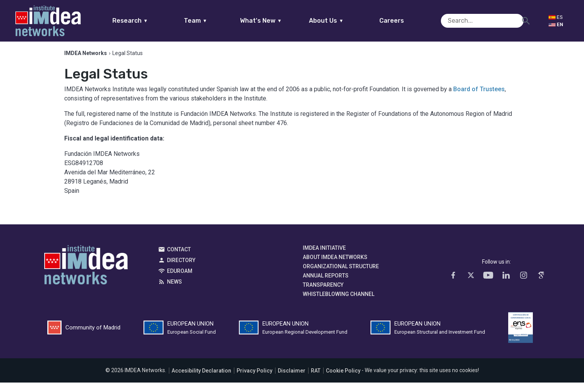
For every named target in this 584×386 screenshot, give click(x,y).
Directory (181, 264)
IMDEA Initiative (324, 252)
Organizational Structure (341, 270)
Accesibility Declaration (201, 374)
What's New (276, 20)
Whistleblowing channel (338, 298)
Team (210, 20)
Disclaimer (291, 374)
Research (145, 20)
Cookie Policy (343, 374)
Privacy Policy (254, 374)
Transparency (323, 289)
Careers (406, 20)
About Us (341, 20)
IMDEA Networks (86, 270)
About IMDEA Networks (335, 261)
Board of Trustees (479, 93)
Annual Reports (326, 279)
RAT (315, 374)
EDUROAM (179, 275)
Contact (179, 253)
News (174, 285)
